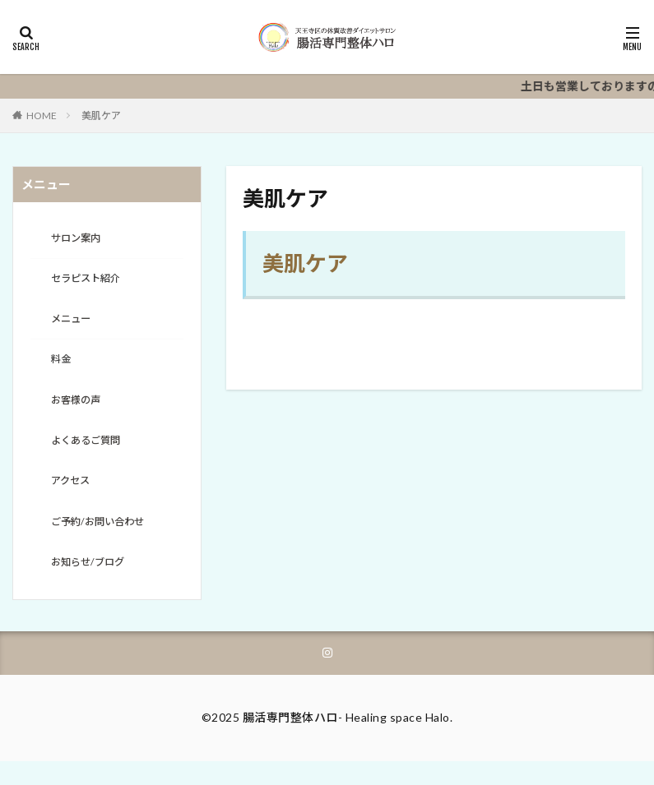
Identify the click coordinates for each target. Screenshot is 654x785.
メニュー (74, 325)
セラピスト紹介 (91, 282)
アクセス (73, 496)
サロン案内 (80, 240)
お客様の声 (80, 411)
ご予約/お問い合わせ (105, 539)
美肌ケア (101, 115)
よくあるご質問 (91, 453)
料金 (62, 368)
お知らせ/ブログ (93, 582)
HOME (41, 115)
